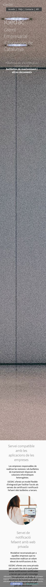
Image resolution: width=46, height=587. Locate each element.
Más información (32, 584)
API (37, 9)
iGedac (8, 4)
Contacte (29, 9)
